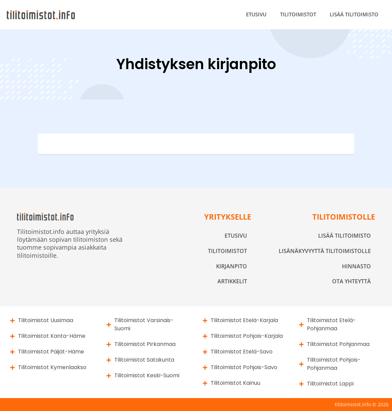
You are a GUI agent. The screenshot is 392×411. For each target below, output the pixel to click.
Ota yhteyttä (351, 281)
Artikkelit (232, 281)
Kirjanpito (231, 266)
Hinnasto (356, 266)
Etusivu (256, 14)
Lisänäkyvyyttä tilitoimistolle (325, 251)
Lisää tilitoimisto (354, 14)
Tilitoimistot (298, 14)
